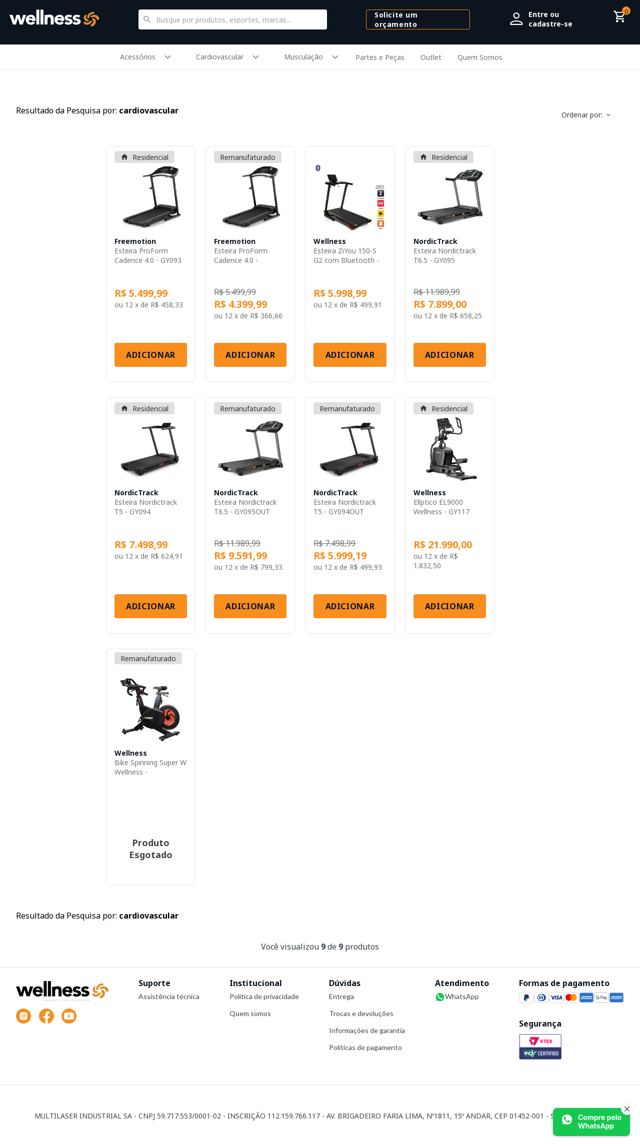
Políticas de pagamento (365, 1047)
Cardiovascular (220, 56)
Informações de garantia (367, 1030)
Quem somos (250, 1013)
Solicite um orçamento (396, 19)
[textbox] (233, 19)
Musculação (303, 56)
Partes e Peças (380, 57)
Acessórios (138, 56)
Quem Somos (480, 57)
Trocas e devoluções (361, 1013)
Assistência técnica (169, 996)
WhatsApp (457, 997)
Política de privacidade (264, 996)
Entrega (341, 996)
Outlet (431, 57)
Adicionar (151, 354)
